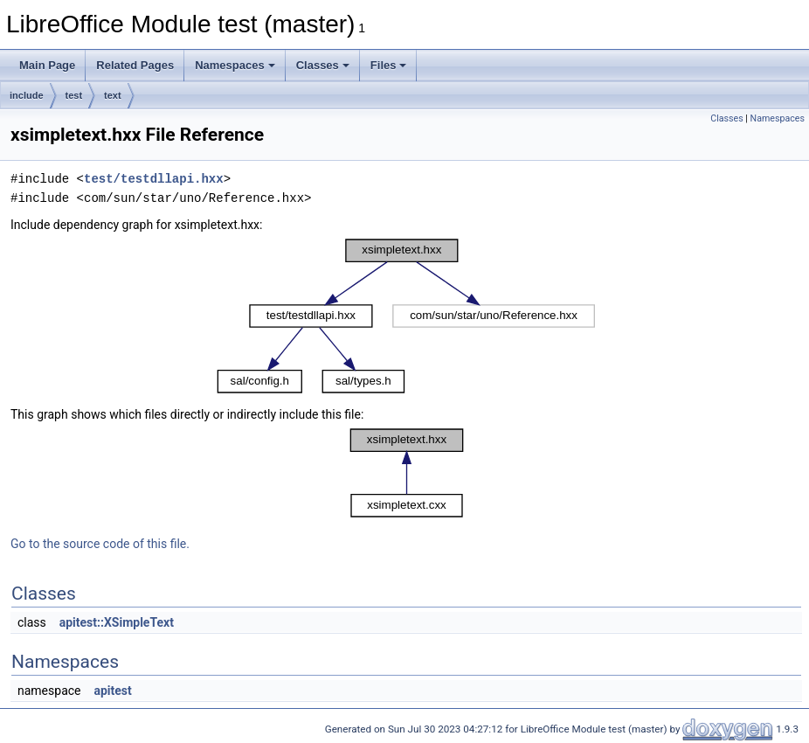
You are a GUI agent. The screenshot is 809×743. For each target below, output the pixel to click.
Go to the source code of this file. (100, 544)
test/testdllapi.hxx (154, 178)
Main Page (47, 65)
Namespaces (235, 65)
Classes (322, 65)
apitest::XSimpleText (116, 622)
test (74, 95)
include (27, 95)
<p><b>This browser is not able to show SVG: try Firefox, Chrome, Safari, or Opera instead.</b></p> (406, 316)
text (112, 95)
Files (388, 65)
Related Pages (135, 65)
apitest (112, 691)
